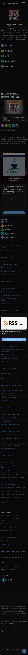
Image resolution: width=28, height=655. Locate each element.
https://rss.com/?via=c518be (14, 339)
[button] (25, 315)
